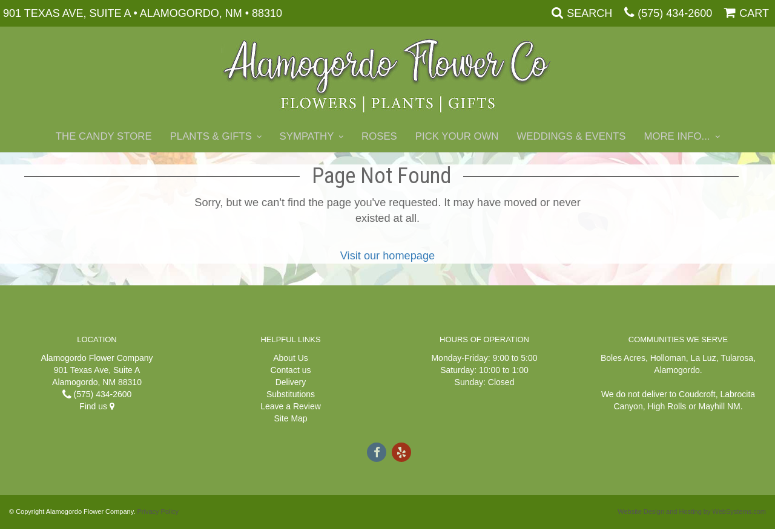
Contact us (291, 370)
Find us (96, 406)
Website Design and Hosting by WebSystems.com (692, 511)
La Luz (703, 358)
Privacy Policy (158, 511)
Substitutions (290, 394)
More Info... (677, 136)
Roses (379, 136)
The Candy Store (104, 136)
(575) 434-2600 (675, 13)
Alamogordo (677, 370)
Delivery (290, 382)
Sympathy (307, 136)
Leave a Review (290, 406)
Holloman (668, 358)
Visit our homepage (387, 256)
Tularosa (737, 358)
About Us (290, 358)
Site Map (290, 418)
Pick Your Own (457, 136)
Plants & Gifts (211, 136)
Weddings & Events (570, 136)
